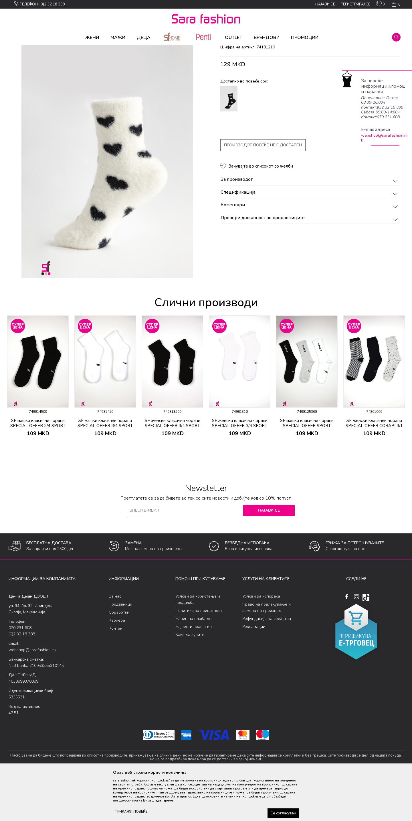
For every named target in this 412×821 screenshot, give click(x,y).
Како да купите (189, 679)
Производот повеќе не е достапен (263, 190)
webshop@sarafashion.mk (384, 138)
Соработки (119, 657)
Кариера (117, 665)
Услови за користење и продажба (197, 644)
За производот (310, 224)
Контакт (116, 673)
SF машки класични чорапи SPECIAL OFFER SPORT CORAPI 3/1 (307, 470)
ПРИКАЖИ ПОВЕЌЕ (131, 811)
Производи (43, 48)
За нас (115, 641)
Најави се (269, 555)
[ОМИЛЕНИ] (380, 5)
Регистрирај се (355, 4)
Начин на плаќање (193, 663)
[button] (396, 37)
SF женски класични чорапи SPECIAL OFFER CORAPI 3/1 (374, 468)
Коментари (310, 250)
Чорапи (62, 48)
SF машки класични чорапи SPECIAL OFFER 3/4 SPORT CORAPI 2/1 (38, 470)
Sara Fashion (19, 48)
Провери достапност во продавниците (310, 263)
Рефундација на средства (266, 663)
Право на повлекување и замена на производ (266, 652)
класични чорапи (103, 48)
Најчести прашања (193, 671)
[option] (38, 425)
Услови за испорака (261, 641)
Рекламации (253, 671)
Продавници (120, 649)
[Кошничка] (396, 4)
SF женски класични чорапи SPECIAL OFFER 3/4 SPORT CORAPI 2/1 (172, 470)
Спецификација (310, 237)
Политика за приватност (198, 655)
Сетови (79, 48)
